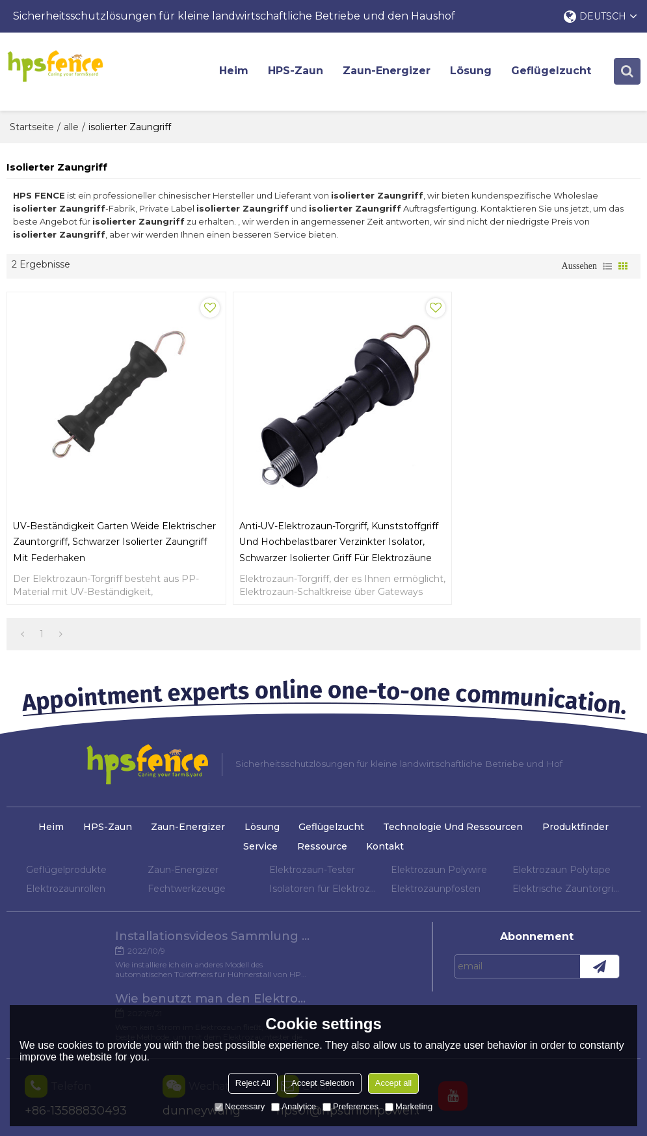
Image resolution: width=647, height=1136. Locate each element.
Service (260, 850)
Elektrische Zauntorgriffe (566, 892)
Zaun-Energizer (387, 71)
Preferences (350, 1106)
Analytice (293, 1106)
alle (71, 127)
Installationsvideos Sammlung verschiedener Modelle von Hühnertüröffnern (109, 940)
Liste (607, 266)
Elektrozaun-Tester (312, 874)
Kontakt (385, 850)
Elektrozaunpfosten (436, 892)
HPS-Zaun (296, 71)
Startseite (32, 127)
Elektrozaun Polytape (561, 874)
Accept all (393, 1083)
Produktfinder (576, 831)
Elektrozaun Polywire (439, 874)
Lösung (471, 71)
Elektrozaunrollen (65, 892)
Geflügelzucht (552, 71)
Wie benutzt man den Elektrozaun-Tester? (315, 940)
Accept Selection (322, 1083)
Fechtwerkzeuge (187, 892)
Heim (234, 71)
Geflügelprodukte (66, 874)
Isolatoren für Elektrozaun (323, 892)
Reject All (253, 1083)
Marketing (408, 1106)
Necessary (240, 1106)
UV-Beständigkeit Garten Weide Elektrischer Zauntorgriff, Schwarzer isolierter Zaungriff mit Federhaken (94, 528)
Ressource (322, 850)
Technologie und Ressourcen (453, 831)
